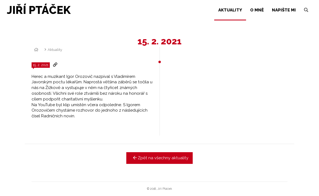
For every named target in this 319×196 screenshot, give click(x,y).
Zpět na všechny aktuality (160, 157)
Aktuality (55, 49)
